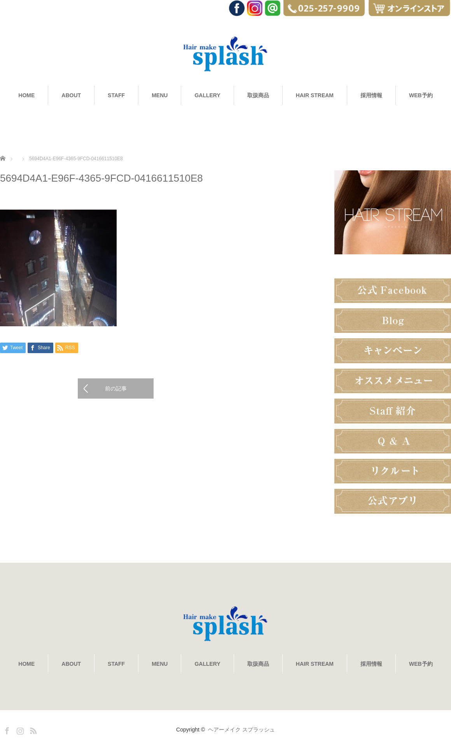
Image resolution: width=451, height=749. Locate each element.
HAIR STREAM (315, 95)
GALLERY (207, 95)
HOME (26, 95)
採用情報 (371, 95)
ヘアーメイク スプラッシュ (241, 729)
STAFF (116, 95)
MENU (160, 95)
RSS (32, 729)
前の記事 (116, 388)
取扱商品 (258, 95)
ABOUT (71, 95)
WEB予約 (421, 95)
